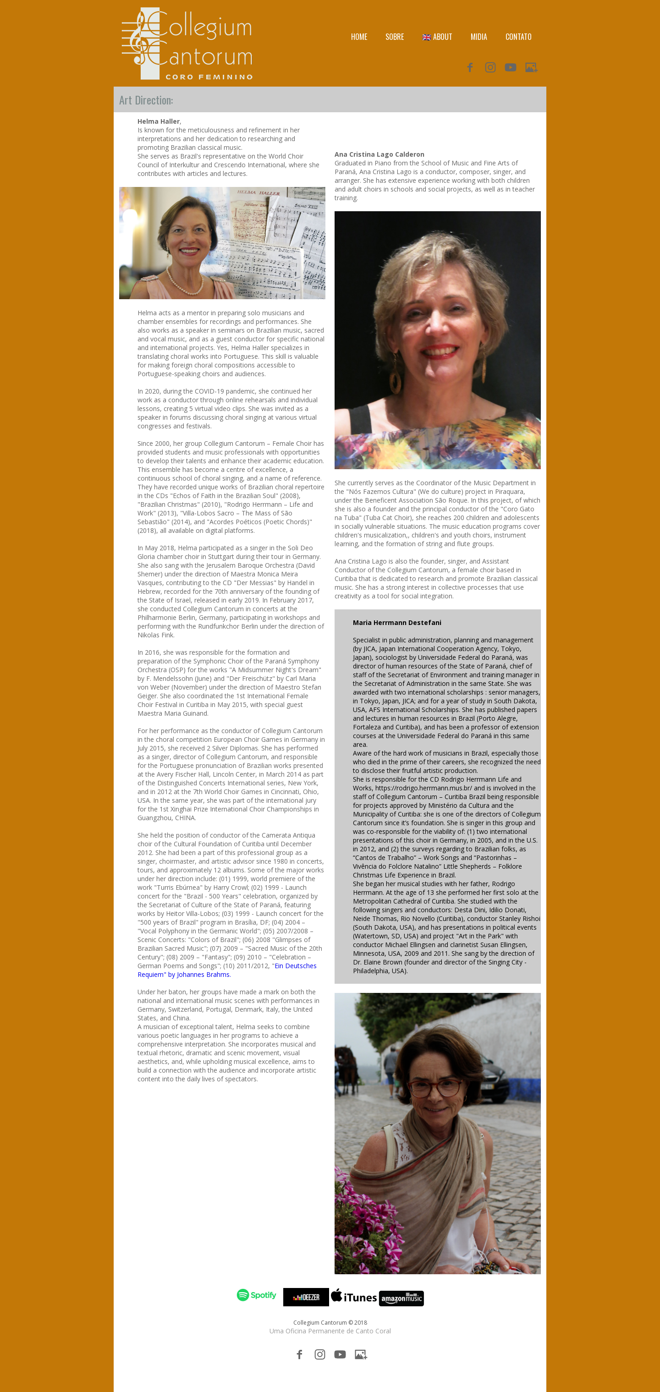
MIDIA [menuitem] (479, 36)
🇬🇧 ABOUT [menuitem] (437, 36)
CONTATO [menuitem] (519, 36)
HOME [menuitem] (359, 36)
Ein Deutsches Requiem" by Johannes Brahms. (227, 970)
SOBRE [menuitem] (394, 36)
